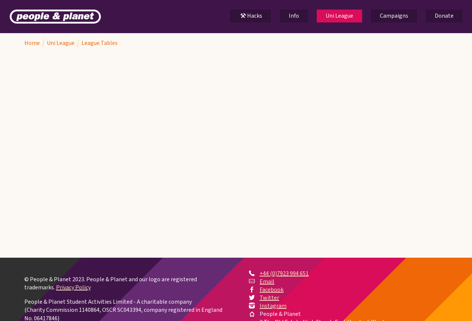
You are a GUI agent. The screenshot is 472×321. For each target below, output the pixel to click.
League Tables (99, 43)
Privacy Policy (73, 288)
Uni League (339, 16)
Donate (444, 16)
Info (294, 16)
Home (32, 43)
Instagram (273, 306)
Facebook (272, 290)
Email (267, 282)
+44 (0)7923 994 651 (284, 273)
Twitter (269, 298)
